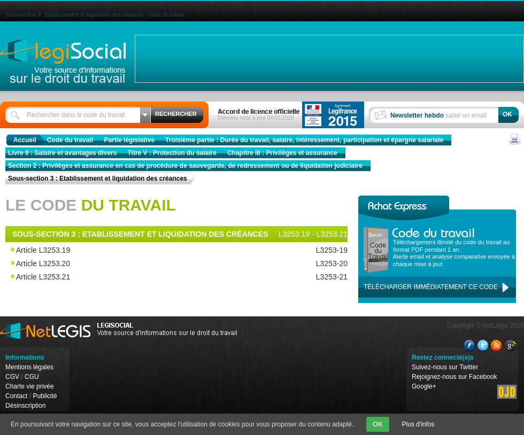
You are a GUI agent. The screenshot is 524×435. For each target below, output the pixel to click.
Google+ (424, 386)
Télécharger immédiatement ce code (431, 287)
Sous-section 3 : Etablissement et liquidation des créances (97, 178)
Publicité (45, 396)
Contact (16, 396)
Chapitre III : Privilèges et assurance (282, 153)
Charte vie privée (29, 386)
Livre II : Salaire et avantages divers (62, 153)
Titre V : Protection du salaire (172, 153)
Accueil (24, 140)
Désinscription (25, 405)
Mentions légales (29, 367)
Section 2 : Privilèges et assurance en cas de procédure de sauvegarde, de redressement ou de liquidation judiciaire (185, 165)
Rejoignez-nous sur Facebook (454, 376)
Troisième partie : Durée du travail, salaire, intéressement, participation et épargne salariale (304, 140)
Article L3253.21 (151, 277)
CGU (32, 376)
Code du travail (70, 140)
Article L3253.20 (151, 263)
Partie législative (129, 140)
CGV (12, 376)
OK (378, 424)
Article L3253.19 (151, 250)
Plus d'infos (418, 424)
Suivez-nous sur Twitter (445, 367)
